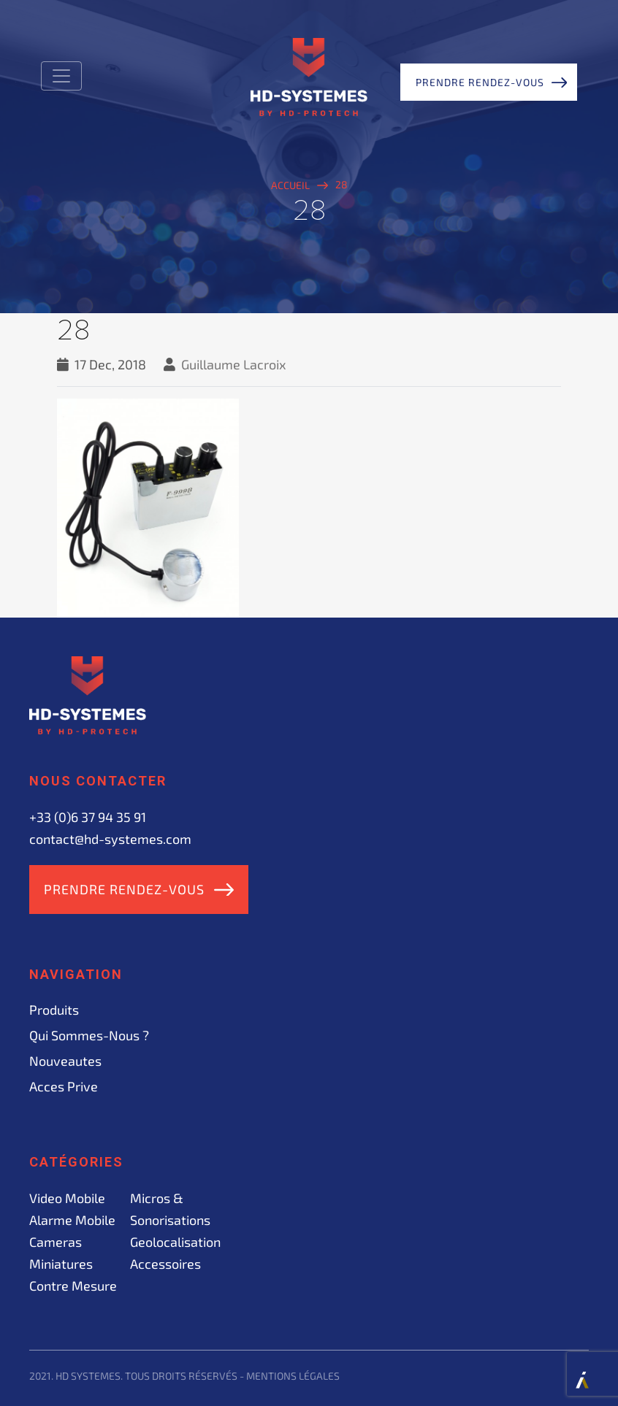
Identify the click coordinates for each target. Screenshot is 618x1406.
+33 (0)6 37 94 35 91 (87, 817)
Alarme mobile (72, 1220)
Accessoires (165, 1264)
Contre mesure (73, 1286)
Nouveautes (65, 1061)
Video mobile (67, 1198)
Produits (54, 1010)
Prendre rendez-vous (480, 82)
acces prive (63, 1086)
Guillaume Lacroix (233, 364)
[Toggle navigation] (61, 76)
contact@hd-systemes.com (110, 839)
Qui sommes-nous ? (89, 1035)
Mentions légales (293, 1375)
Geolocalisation (175, 1242)
